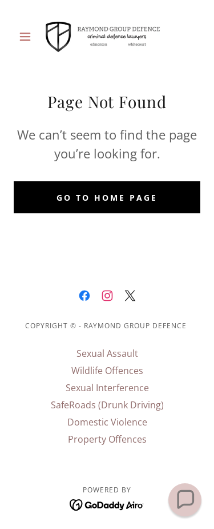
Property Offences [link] (107, 439)
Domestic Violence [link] (107, 422)
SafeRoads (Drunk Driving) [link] (107, 405)
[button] (28, 36)
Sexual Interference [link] (107, 387)
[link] (107, 36)
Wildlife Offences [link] (107, 370)
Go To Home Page (107, 197)
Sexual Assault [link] (107, 353)
